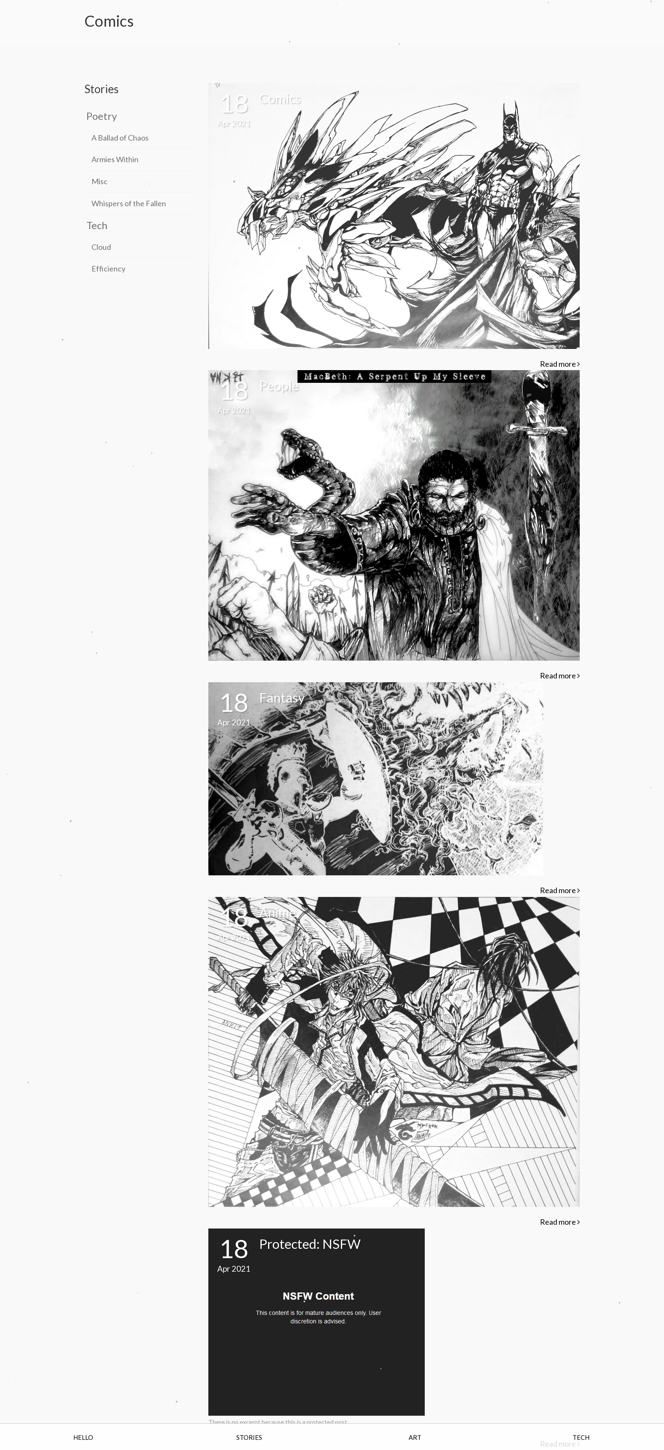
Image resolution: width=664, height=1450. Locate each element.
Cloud (101, 247)
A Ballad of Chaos (120, 137)
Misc (99, 181)
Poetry (101, 116)
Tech (97, 225)
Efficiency (108, 268)
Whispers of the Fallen (128, 203)
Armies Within (114, 159)
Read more (560, 363)
